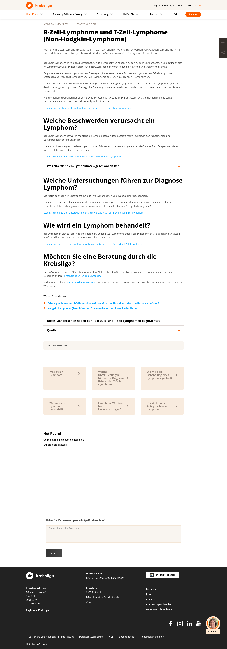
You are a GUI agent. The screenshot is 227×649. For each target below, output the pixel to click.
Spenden (193, 14)
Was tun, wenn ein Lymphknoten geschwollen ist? (83, 166)
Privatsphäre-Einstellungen (41, 636)
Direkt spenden (94, 573)
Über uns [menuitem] (153, 14)
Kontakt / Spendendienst (160, 604)
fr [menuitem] (195, 5)
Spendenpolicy (127, 636)
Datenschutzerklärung (91, 636)
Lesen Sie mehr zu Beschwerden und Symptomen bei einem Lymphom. (82, 156)
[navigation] (113, 14)
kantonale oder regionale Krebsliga (82, 275)
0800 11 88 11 (93, 592)
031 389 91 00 (33, 603)
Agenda (150, 599)
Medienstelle (153, 589)
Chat (88, 602)
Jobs (148, 594)
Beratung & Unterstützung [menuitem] (67, 14)
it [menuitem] (200, 5)
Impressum (67, 636)
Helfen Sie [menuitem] (128, 14)
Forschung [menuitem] (103, 14)
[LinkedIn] (189, 624)
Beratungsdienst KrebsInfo (81, 282)
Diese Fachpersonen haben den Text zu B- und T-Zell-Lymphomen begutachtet (103, 321)
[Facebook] (170, 624)
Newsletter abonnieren (159, 609)
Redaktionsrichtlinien (152, 636)
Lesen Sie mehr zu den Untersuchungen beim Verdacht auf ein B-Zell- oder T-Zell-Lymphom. (93, 212)
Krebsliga (48, 24)
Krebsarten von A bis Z (85, 24)
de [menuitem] (189, 5)
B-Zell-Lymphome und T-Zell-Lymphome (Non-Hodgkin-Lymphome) (105, 35)
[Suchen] (175, 14)
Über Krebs (63, 24)
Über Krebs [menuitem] (32, 14)
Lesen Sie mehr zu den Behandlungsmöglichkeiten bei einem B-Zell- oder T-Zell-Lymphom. (92, 244)
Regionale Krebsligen (164, 5)
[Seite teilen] (223, 53)
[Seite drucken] (223, 42)
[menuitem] (35, 14)
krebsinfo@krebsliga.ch (106, 597)
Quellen (52, 330)
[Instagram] (180, 624)
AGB (111, 636)
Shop (180, 5)
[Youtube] (198, 624)
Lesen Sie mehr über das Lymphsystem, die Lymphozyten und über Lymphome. (87, 108)
